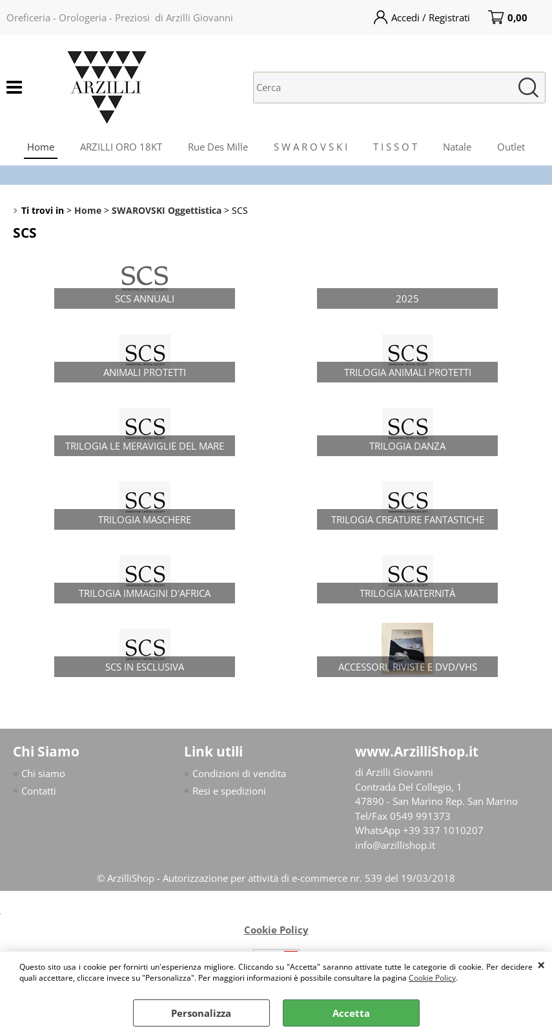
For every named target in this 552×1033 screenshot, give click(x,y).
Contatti (38, 790)
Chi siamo (43, 773)
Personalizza (201, 1013)
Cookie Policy (432, 977)
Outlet (511, 146)
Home (40, 146)
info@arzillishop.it (395, 845)
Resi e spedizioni (229, 790)
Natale (457, 146)
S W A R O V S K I (310, 146)
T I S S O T (395, 146)
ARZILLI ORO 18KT (121, 146)
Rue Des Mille (218, 146)
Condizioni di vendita (239, 773)
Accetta (351, 1013)
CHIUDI (541, 964)
